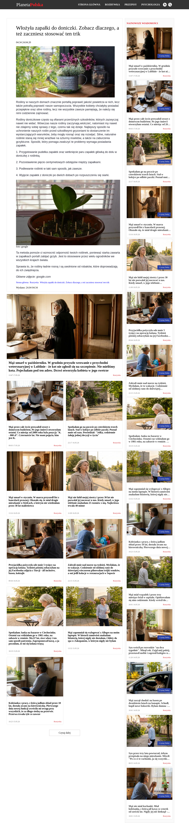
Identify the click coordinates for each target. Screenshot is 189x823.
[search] (170, 4)
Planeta (29, 4)
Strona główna (89, 4)
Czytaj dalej (65, 732)
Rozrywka (112, 4)
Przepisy (131, 4)
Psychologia (150, 4)
